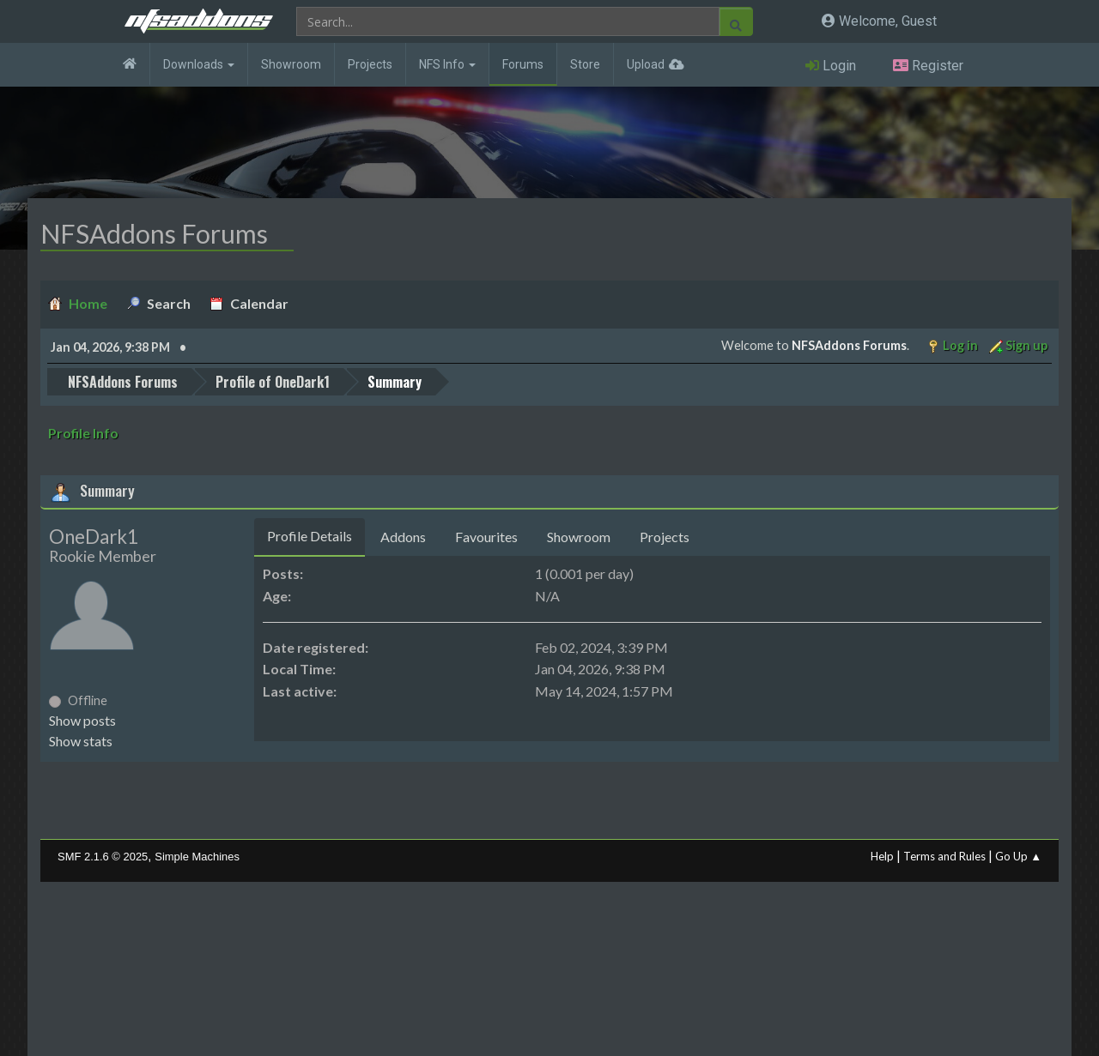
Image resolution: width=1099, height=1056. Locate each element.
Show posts (82, 720)
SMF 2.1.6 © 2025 (103, 856)
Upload (646, 64)
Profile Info (83, 433)
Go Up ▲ (1018, 856)
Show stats (80, 741)
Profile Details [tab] (309, 536)
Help (882, 856)
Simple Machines (197, 856)
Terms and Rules (944, 856)
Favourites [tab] (486, 536)
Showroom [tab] (578, 536)
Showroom (291, 64)
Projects (370, 64)
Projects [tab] (664, 536)
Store (585, 64)
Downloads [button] (198, 64)
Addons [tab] (403, 536)
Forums (522, 64)
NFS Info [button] (447, 64)
